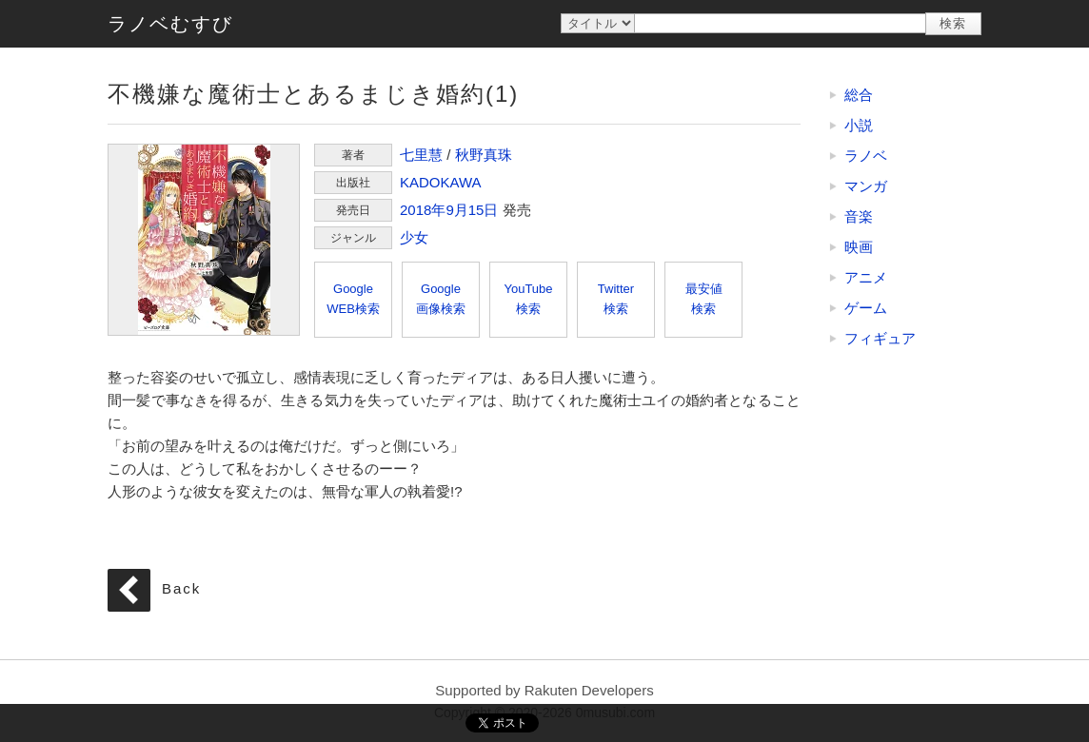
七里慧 (421, 154)
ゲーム (865, 308)
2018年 (423, 210)
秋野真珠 (483, 154)
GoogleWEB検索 (353, 299)
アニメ (865, 277)
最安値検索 (704, 299)
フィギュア (880, 338)
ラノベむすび (170, 23)
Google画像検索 (440, 299)
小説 (858, 125)
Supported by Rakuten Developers (544, 690)
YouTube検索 (528, 299)
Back (181, 588)
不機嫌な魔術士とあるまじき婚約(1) (204, 240)
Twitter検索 (616, 299)
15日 (483, 210)
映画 (858, 247)
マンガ (865, 186)
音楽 (858, 216)
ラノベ (865, 155)
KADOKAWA (441, 182)
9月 (456, 210)
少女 (414, 237)
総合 (858, 95)
